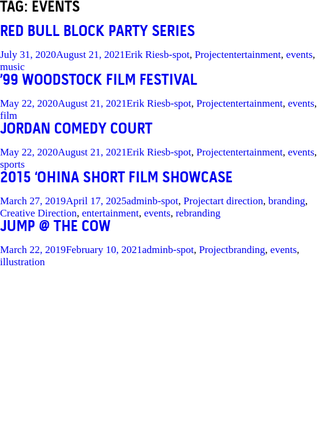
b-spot (177, 54)
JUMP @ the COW (55, 227)
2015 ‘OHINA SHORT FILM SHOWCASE (116, 178)
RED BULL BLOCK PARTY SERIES (97, 32)
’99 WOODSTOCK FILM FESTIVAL (98, 80)
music (12, 67)
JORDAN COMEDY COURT (76, 129)
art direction (238, 201)
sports (12, 164)
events (299, 54)
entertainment (252, 54)
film (8, 115)
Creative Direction (38, 213)
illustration (22, 262)
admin (140, 201)
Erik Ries (144, 54)
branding (287, 201)
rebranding (197, 213)
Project (209, 54)
